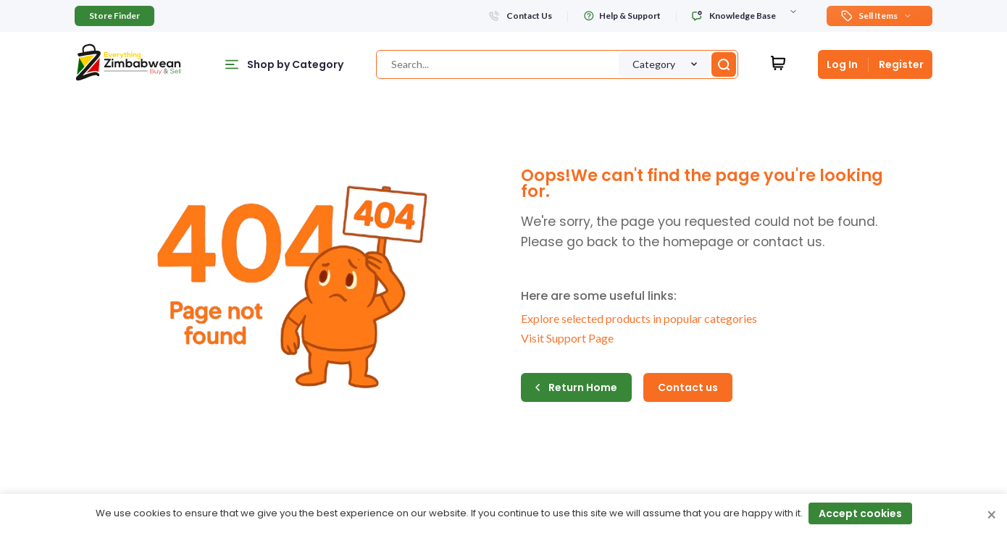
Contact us (688, 387)
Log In (842, 64)
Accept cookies (860, 513)
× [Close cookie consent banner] (991, 515)
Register (901, 64)
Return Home (576, 387)
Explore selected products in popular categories (639, 318)
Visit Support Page (567, 338)
